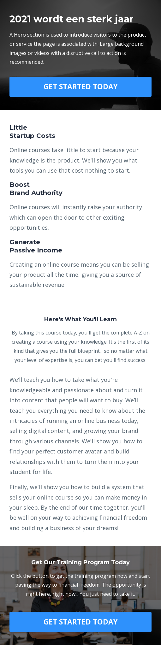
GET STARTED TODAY (81, 87)
